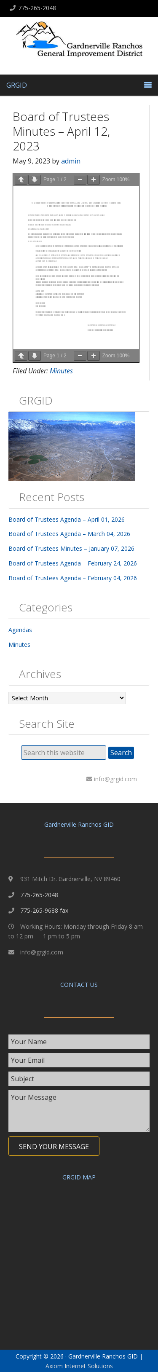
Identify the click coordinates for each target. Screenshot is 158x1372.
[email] (79, 1060)
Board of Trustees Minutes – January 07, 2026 (71, 548)
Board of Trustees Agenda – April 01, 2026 (66, 519)
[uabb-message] (79, 1111)
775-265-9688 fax (44, 910)
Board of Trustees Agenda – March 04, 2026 (69, 534)
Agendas (20, 630)
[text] (79, 1041)
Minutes (61, 370)
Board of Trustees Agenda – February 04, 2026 (72, 578)
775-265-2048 (37, 8)
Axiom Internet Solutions (79, 1366)
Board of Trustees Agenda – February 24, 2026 (72, 563)
